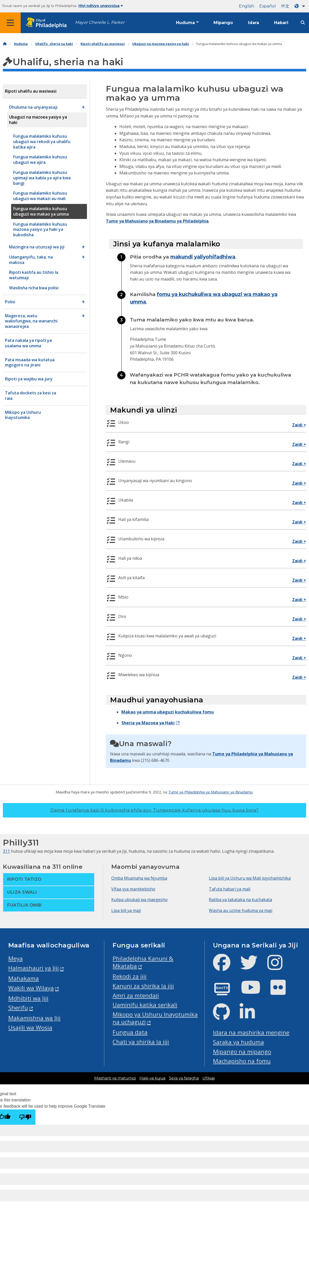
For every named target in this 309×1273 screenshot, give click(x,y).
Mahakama (23, 978)
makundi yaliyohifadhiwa (202, 257)
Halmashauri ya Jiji (33, 968)
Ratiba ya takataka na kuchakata (240, 899)
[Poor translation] (25, 1117)
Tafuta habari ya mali (229, 889)
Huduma (185, 22)
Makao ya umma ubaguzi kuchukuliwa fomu (167, 712)
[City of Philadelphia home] (48, 22)
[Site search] (303, 22)
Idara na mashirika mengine (251, 1032)
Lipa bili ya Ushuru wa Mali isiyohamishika (250, 878)
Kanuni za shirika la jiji (143, 986)
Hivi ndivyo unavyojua (100, 6)
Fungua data (130, 1032)
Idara (253, 22)
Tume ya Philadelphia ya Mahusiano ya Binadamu (210, 791)
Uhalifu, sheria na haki (54, 44)
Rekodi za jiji (129, 976)
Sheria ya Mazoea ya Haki (148, 723)
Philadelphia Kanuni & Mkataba (143, 962)
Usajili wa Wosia (30, 1028)
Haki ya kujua (152, 1078)
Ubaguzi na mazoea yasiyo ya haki (160, 44)
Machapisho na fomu (242, 1061)
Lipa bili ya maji (126, 910)
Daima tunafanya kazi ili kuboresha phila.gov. (154, 810)
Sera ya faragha (184, 1078)
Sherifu (18, 1008)
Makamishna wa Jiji (34, 1018)
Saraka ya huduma (238, 1042)
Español (267, 6)
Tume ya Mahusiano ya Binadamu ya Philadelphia (157, 221)
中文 (285, 6)
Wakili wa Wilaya (31, 988)
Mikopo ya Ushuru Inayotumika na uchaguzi (155, 1018)
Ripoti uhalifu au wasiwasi (102, 44)
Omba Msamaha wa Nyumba (139, 878)
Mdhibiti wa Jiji (28, 998)
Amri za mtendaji (136, 995)
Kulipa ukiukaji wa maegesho (139, 899)
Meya (15, 958)
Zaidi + (299, 425)
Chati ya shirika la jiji (141, 1042)
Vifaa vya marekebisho (133, 889)
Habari (281, 22)
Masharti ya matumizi (115, 1078)
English (246, 6)
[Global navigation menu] (10, 22)
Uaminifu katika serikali (145, 1005)
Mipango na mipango (242, 1052)
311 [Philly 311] (6, 851)
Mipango (223, 22)
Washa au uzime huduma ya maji (240, 910)
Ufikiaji (208, 1078)
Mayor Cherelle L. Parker (99, 22)
